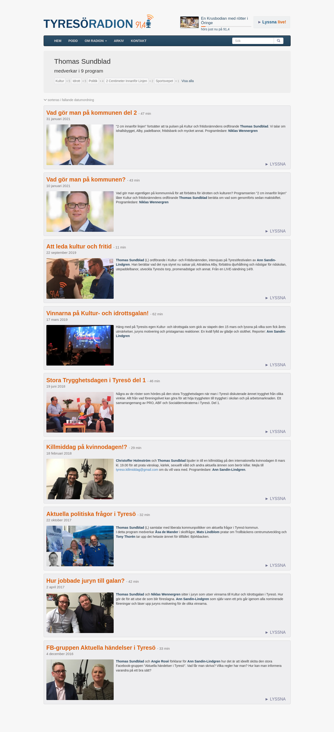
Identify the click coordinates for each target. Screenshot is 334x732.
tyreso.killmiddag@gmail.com (137, 469)
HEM (59, 40)
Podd (73, 41)
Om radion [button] (96, 41)
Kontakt (138, 41)
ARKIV (119, 41)
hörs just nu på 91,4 (215, 29)
